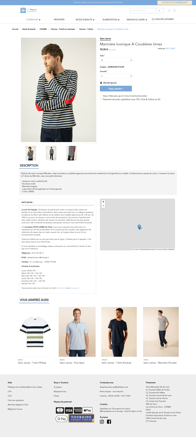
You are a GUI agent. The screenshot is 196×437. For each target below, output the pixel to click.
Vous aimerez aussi (34, 300)
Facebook (61, 288)
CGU (10, 396)
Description (29, 165)
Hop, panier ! (116, 88)
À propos (57, 387)
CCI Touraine (151, 421)
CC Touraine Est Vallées (155, 393)
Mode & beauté (84, 20)
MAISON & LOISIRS (136, 20)
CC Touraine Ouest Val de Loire (159, 395)
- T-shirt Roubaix (116, 363)
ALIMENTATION (109, 20)
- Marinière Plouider (160, 363)
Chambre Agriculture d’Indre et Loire (161, 415)
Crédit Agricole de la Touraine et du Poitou (163, 413)
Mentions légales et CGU (18, 405)
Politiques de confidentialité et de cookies (25, 387)
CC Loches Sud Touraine (156, 401)
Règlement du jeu (15, 409)
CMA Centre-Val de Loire (156, 418)
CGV (10, 391)
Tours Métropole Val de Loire (157, 387)
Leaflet (135, 249)
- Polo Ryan (72, 363)
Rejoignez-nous (60, 391)
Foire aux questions (16, 400)
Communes (32, 20)
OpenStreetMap (162, 249)
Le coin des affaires (163, 19)
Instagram (75, 288)
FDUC (148, 410)
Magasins (59, 20)
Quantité (103, 71)
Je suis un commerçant (175, 3)
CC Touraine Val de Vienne (157, 398)
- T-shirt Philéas (32, 363)
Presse (56, 396)
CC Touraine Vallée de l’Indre (158, 390)
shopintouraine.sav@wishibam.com (114, 387)
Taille (102, 56)
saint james (170, 48)
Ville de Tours (151, 404)
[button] (139, 227)
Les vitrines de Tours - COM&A (158, 407)
